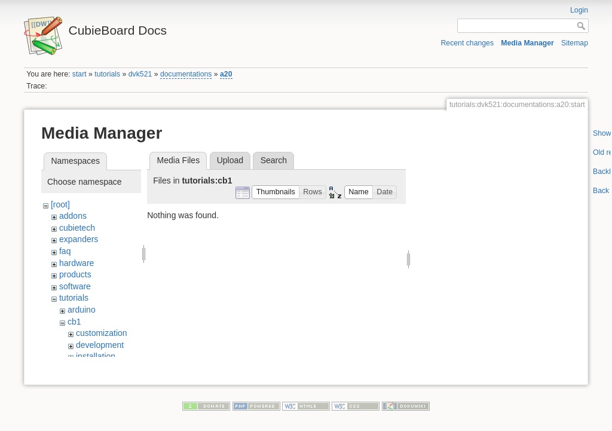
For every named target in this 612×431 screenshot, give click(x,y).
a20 (226, 74)
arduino (82, 309)
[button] (275, 192)
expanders (78, 239)
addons (73, 216)
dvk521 (140, 74)
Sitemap (574, 43)
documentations (186, 74)
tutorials (107, 74)
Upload (230, 160)
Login (579, 10)
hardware (76, 263)
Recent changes (467, 43)
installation (95, 356)
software (75, 286)
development (100, 345)
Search (274, 160)
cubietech (77, 228)
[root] (60, 204)
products (75, 274)
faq (65, 251)
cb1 (74, 321)
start (79, 74)
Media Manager (527, 43)
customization (101, 333)
